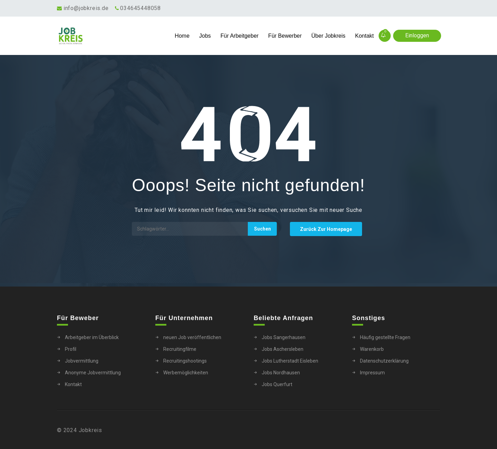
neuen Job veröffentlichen (192, 337)
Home (182, 36)
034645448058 (140, 8)
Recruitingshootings (185, 361)
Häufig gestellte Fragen (385, 337)
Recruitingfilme (179, 349)
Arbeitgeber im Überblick (92, 337)
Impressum (372, 372)
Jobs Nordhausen (281, 372)
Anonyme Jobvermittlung (93, 372)
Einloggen (417, 35)
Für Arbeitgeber (240, 36)
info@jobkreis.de (86, 8)
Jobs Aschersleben (282, 349)
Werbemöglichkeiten (185, 372)
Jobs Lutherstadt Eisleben (290, 361)
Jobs (205, 36)
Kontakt (364, 36)
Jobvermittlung (81, 361)
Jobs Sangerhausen (283, 337)
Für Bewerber (285, 36)
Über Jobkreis (328, 36)
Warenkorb (372, 349)
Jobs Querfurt (277, 384)
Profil (70, 349)
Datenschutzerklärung (384, 361)
